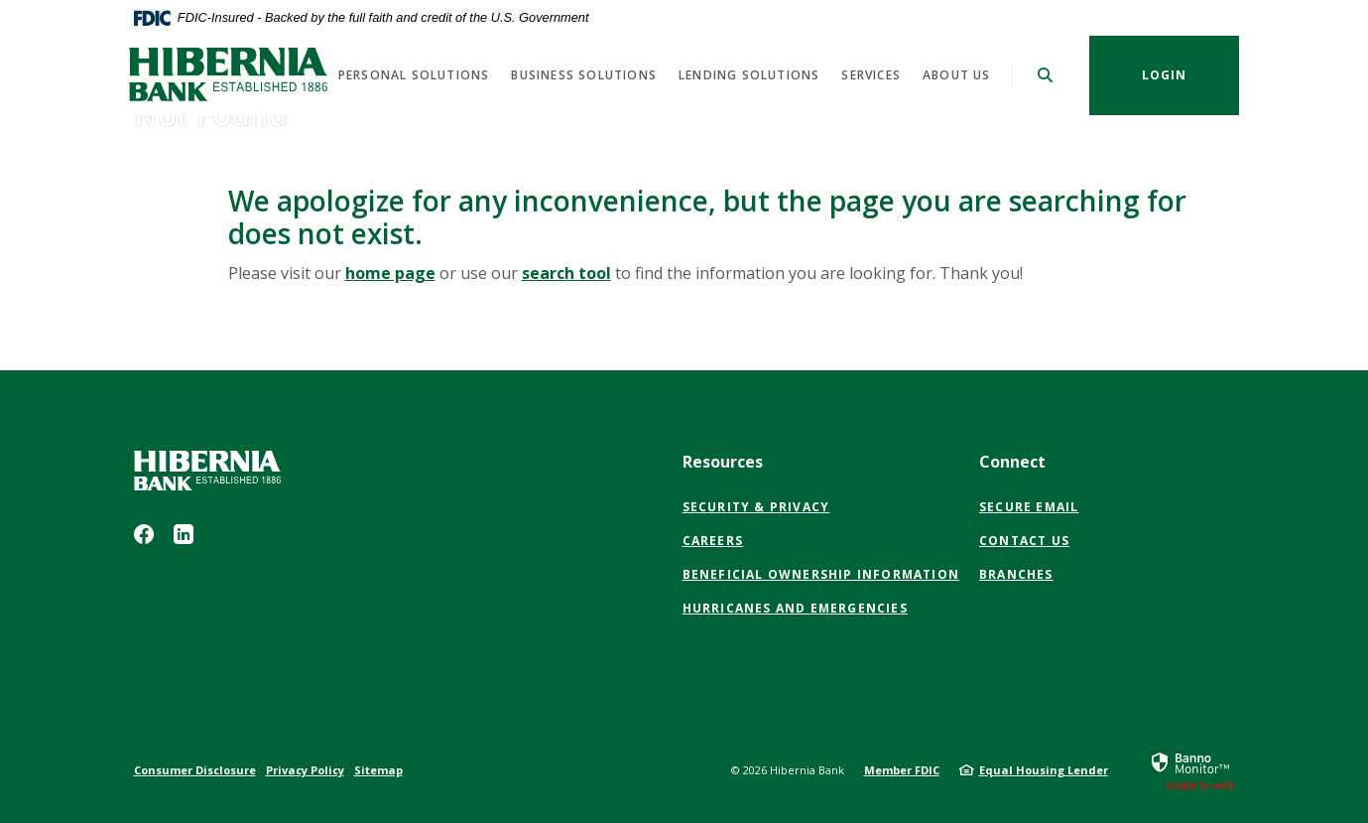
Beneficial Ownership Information (821, 575)
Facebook (144, 534)
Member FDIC (901, 769)
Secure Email (1028, 507)
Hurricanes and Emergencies (795, 608)
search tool (566, 273)
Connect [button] (1012, 462)
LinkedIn (183, 534)
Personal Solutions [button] (414, 75)
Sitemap (378, 769)
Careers (713, 540)
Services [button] (871, 75)
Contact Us (1024, 540)
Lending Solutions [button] (749, 75)
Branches (1016, 574)
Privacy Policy (305, 769)
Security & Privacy (756, 506)
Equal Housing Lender (1043, 769)
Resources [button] (723, 462)
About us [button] (957, 75)
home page (390, 273)
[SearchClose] (1045, 75)
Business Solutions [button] (584, 75)
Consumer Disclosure (195, 769)
